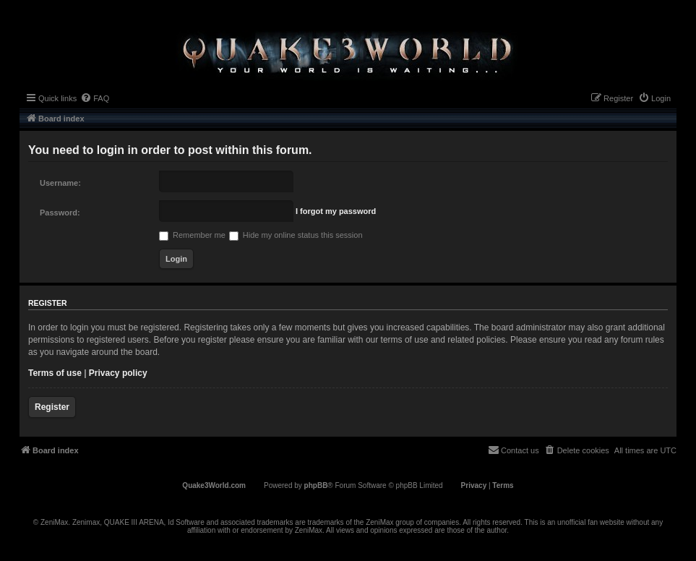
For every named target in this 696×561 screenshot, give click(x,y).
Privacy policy (118, 373)
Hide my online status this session (296, 235)
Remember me (192, 235)
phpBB (316, 485)
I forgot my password (336, 211)
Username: (60, 183)
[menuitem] (94, 98)
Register (52, 407)
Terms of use (55, 373)
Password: (60, 212)
